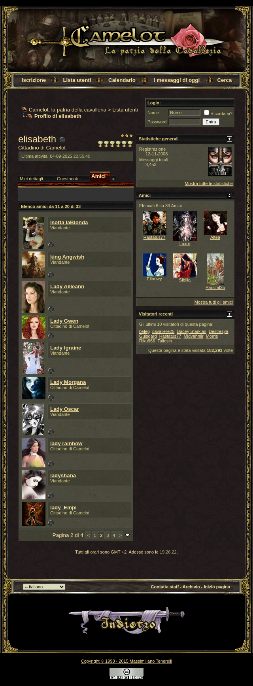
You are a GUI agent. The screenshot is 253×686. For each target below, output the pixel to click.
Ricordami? (218, 113)
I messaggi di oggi (177, 80)
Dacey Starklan (191, 331)
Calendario (122, 80)
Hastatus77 (154, 237)
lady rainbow (66, 443)
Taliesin (164, 340)
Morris (212, 336)
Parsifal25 (215, 287)
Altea (215, 237)
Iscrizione (34, 80)
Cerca (224, 80)
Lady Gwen (64, 321)
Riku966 (147, 340)
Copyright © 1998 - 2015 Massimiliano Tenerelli (126, 661)
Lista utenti (77, 80)
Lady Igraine (65, 348)
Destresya (218, 331)
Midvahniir (193, 336)
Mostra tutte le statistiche (209, 183)
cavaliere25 (163, 331)
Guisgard (148, 336)
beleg (144, 331)
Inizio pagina (217, 586)
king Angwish (67, 257)
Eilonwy (154, 278)
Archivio (191, 586)
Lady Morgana (68, 382)
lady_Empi (63, 507)
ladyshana (63, 475)
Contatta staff (165, 586)
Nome (153, 112)
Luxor (185, 243)
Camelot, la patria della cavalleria (67, 110)
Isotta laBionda (69, 222)
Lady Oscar (64, 409)
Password (156, 121)
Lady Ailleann (67, 286)
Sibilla (185, 280)
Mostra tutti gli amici (213, 302)
